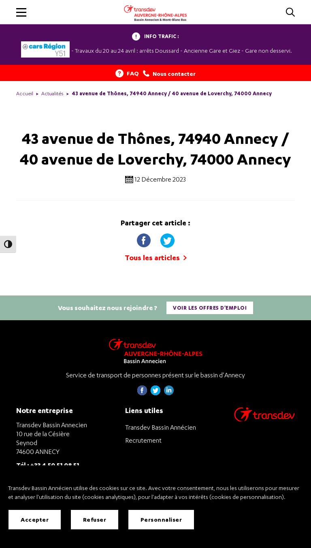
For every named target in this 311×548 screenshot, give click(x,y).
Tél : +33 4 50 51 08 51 (47, 465)
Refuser (95, 519)
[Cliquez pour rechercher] (290, 12)
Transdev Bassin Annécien (160, 427)
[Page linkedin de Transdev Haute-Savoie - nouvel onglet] (169, 393)
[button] (21, 12)
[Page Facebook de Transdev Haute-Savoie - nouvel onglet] (142, 393)
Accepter (35, 519)
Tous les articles (156, 257)
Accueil (24, 93)
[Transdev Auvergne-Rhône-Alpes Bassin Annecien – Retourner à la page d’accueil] (155, 350)
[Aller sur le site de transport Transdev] (264, 419)
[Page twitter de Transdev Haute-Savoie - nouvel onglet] (155, 393)
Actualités (52, 93)
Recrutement (143, 440)
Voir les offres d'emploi (210, 308)
